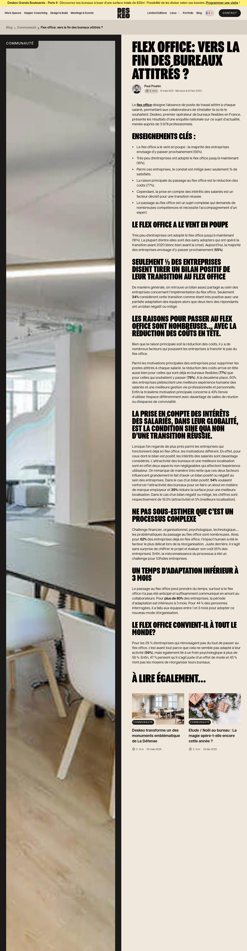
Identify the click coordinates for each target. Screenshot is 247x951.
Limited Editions (157, 13)
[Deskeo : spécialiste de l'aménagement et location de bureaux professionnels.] (123, 13)
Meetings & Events (82, 13)
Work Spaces (13, 13)
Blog (199, 13)
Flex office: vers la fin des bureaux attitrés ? (72, 27)
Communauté (26, 27)
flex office (144, 105)
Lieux (173, 13)
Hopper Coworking (35, 13)
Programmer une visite (222, 3)
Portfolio (188, 13)
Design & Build (59, 13)
